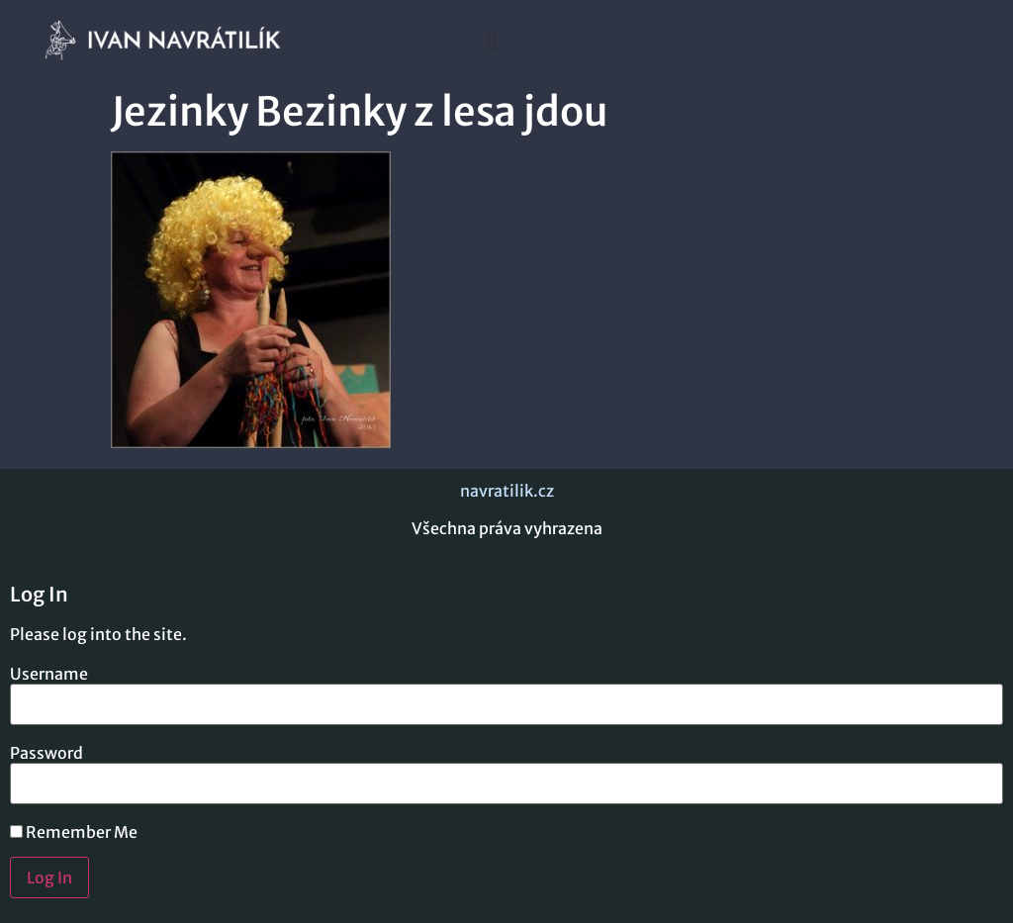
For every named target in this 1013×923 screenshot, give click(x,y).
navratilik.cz (507, 491)
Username (49, 674)
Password (46, 753)
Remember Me (74, 832)
